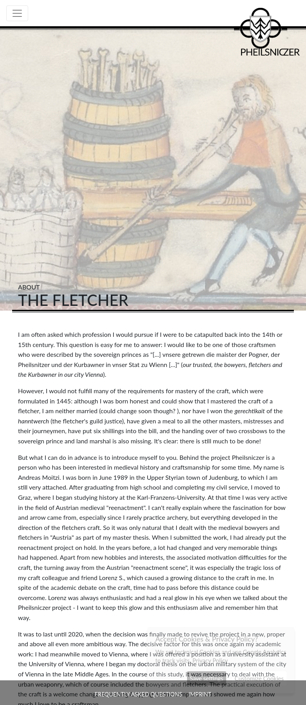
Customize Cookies (259, 678)
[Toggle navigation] (17, 13)
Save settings (206, 678)
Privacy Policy (210, 660)
